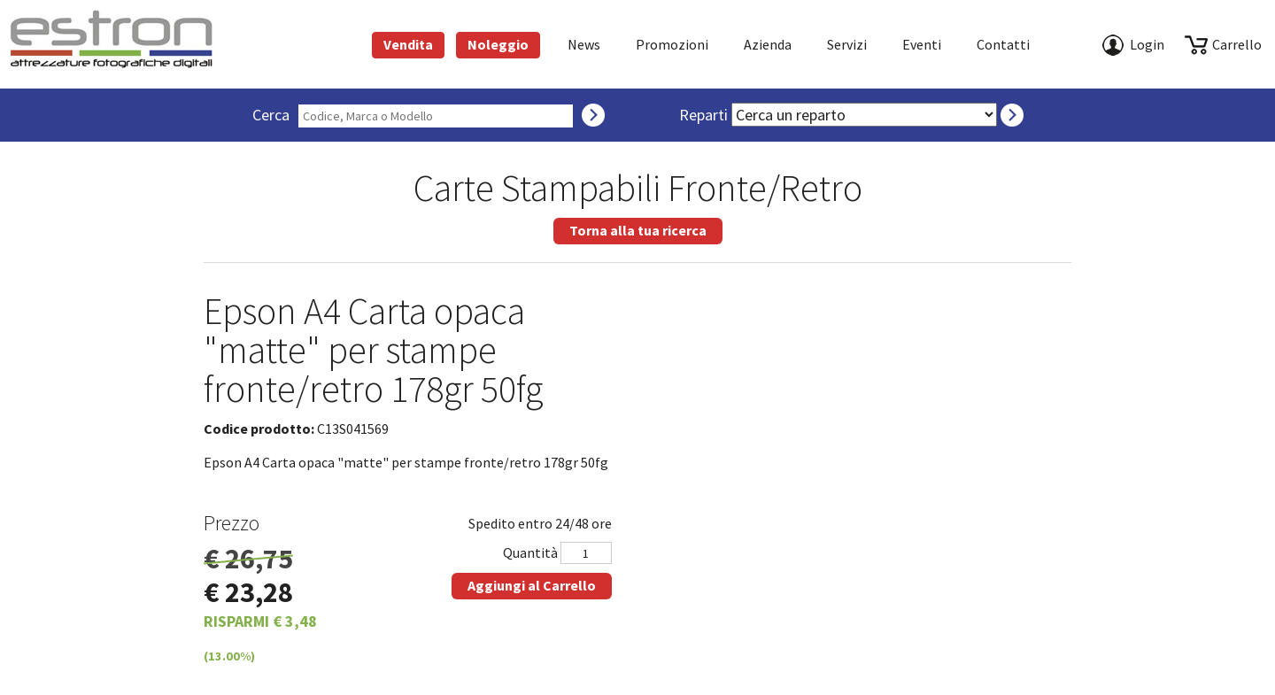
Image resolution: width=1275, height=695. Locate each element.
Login (1147, 44)
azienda (767, 44)
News (584, 44)
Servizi (846, 44)
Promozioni (672, 44)
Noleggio (498, 44)
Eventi (922, 44)
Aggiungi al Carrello (532, 585)
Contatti (1003, 44)
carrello (1237, 44)
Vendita (408, 44)
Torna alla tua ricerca (638, 230)
